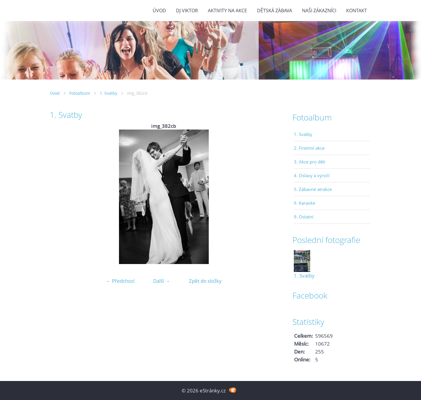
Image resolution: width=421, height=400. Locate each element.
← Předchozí (120, 280)
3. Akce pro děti (309, 162)
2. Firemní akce (309, 148)
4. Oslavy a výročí (311, 175)
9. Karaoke (304, 203)
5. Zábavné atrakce (313, 189)
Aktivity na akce (227, 10)
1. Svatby (108, 93)
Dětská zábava (274, 10)
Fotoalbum (79, 93)
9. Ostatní (303, 217)
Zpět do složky (205, 280)
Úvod (159, 10)
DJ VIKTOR (187, 10)
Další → (161, 280)
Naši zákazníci (319, 10)
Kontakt (356, 10)
